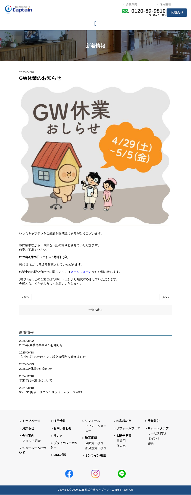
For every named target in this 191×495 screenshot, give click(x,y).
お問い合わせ (62, 428)
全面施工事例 (94, 443)
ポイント (154, 439)
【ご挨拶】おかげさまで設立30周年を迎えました (52, 357)
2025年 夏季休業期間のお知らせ (41, 345)
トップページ (31, 421)
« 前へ (25, 296)
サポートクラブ (158, 428)
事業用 (121, 441)
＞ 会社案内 (129, 4)
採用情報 (59, 421)
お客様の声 (123, 421)
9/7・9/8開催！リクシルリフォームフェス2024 (50, 392)
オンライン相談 (95, 456)
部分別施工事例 (95, 448)
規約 (151, 444)
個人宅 (121, 446)
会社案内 (28, 436)
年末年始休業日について (35, 381)
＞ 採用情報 (163, 4)
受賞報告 (154, 421)
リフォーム (92, 421)
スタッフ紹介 (31, 441)
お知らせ (28, 428)
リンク (58, 436)
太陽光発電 (123, 436)
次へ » (165, 296)
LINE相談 (59, 455)
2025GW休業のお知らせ (35, 369)
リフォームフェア (128, 428)
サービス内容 (157, 433)
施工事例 (91, 438)
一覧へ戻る (95, 310)
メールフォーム (81, 272)
